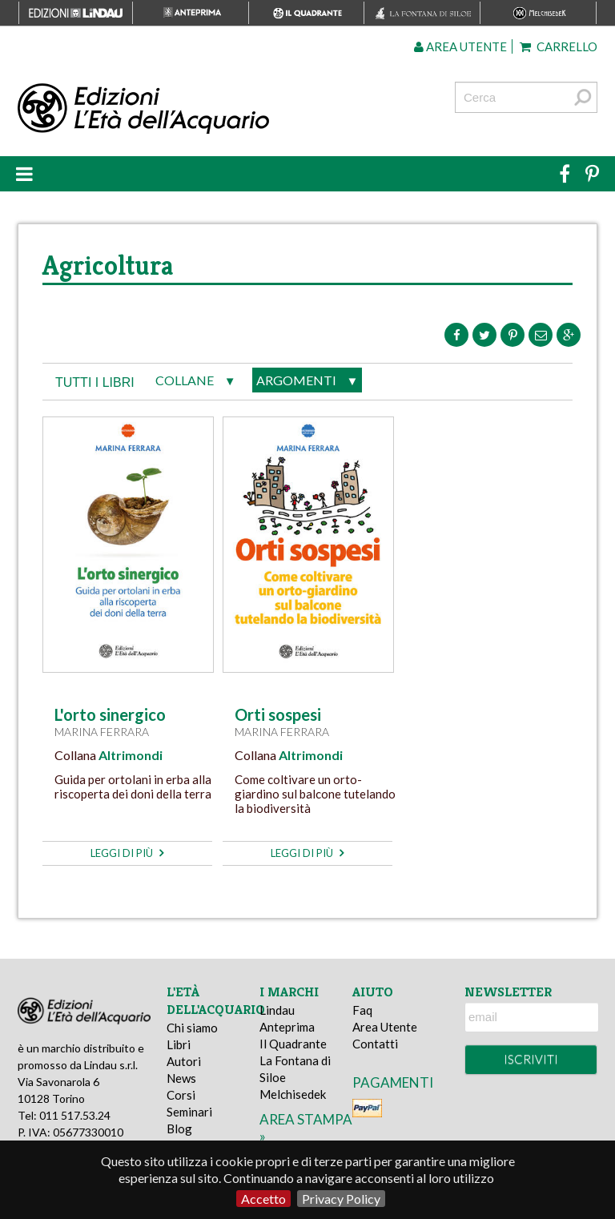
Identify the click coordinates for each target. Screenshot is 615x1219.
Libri (179, 1044)
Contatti (375, 1043)
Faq (362, 1010)
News (181, 1078)
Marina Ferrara (101, 731)
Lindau (277, 1010)
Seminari (189, 1111)
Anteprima (287, 1027)
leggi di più (126, 853)
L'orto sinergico (110, 714)
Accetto (263, 1198)
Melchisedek (292, 1094)
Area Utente (384, 1027)
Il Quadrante (293, 1043)
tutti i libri (95, 382)
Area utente (460, 46)
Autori (184, 1061)
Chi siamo (192, 1027)
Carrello (558, 46)
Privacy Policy (341, 1198)
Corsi (181, 1095)
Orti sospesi (278, 714)
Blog (179, 1128)
